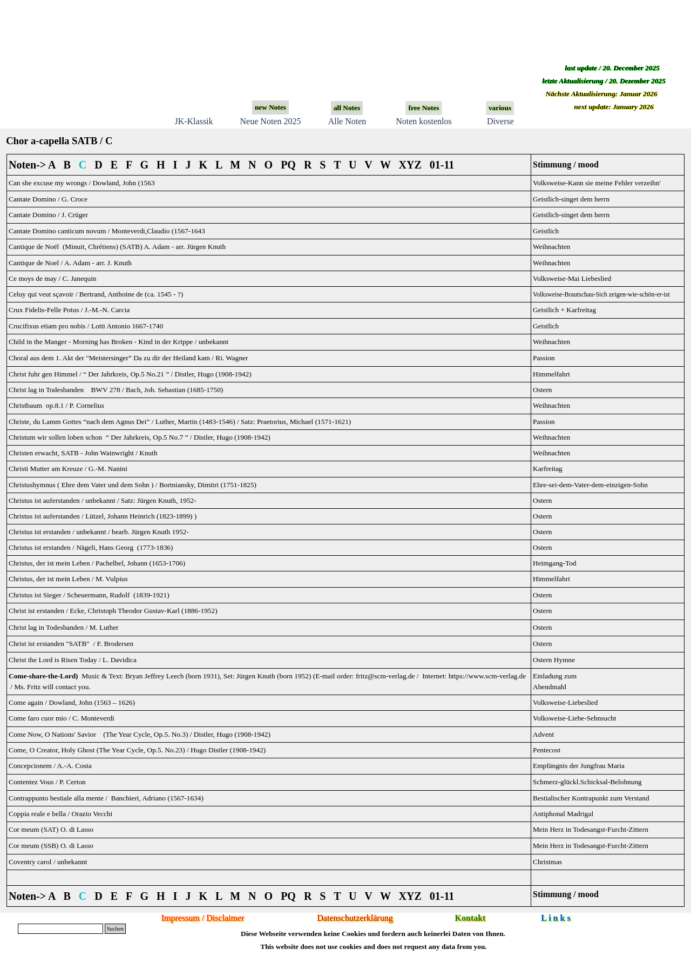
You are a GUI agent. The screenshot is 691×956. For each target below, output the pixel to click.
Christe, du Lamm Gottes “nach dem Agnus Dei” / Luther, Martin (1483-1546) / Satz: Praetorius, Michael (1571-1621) (180, 422)
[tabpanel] (345, 530)
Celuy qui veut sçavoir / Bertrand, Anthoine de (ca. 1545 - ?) (96, 294)
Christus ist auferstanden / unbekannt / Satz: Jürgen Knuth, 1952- (103, 500)
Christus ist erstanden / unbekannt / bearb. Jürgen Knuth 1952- (99, 532)
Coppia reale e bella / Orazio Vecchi (60, 814)
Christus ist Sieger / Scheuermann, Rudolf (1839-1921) (89, 595)
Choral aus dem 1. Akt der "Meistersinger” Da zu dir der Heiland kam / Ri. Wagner (128, 358)
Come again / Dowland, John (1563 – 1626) (72, 702)
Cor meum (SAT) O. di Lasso (51, 829)
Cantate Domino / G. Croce (48, 199)
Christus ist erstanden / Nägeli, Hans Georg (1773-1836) (91, 547)
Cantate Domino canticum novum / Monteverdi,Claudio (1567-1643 (107, 231)
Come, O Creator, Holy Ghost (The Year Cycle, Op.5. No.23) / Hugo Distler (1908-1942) (137, 750)
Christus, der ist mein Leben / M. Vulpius (68, 579)
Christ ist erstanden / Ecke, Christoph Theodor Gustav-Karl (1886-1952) (113, 611)
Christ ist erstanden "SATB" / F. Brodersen (71, 643)
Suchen (115, 929)
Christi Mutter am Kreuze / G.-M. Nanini (68, 468)
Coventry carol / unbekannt (48, 862)
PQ (288, 165)
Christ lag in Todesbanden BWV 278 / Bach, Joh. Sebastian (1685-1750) (116, 390)
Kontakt (470, 918)
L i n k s (555, 918)
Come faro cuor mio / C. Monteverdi (61, 718)
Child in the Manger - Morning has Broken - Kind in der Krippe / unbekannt (118, 342)
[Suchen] (60, 929)
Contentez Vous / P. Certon (47, 782)
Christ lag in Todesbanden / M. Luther (64, 627)
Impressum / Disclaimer (203, 918)
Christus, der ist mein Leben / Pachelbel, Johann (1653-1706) (97, 563)
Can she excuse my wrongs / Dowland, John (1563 (82, 183)
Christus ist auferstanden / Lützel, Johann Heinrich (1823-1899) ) (103, 516)
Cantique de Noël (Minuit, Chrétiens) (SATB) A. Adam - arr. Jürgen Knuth (117, 247)
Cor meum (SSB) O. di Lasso (51, 845)
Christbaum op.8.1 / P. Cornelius (56, 405)
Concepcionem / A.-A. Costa (50, 766)
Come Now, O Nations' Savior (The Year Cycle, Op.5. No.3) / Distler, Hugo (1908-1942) (139, 734)
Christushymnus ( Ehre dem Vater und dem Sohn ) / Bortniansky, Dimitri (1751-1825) (132, 485)
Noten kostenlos (424, 121)
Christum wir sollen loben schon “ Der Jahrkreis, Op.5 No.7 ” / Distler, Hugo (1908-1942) (139, 437)
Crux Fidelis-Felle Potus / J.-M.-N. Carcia (69, 310)
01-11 (442, 165)
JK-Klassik (193, 121)
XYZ (410, 165)
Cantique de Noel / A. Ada (70, 263)
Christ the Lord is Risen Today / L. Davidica (73, 660)
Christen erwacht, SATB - (83, 453)
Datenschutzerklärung (354, 918)
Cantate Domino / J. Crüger (48, 215)
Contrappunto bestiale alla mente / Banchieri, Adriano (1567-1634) (106, 798)
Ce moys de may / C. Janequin (53, 278)
